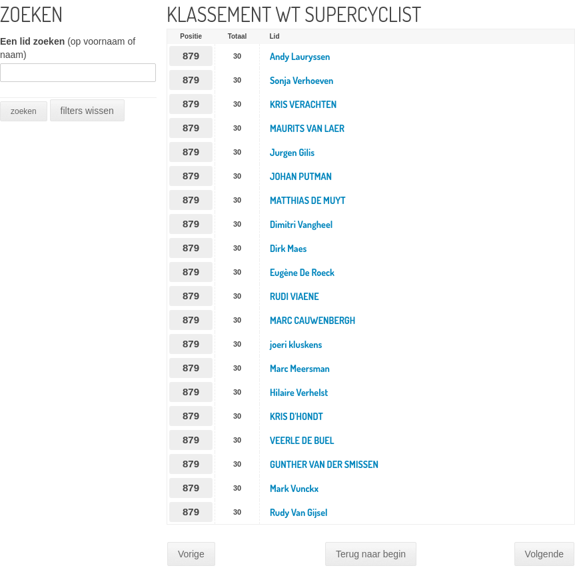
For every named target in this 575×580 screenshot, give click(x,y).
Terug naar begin (371, 554)
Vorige (191, 554)
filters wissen (87, 110)
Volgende (544, 554)
